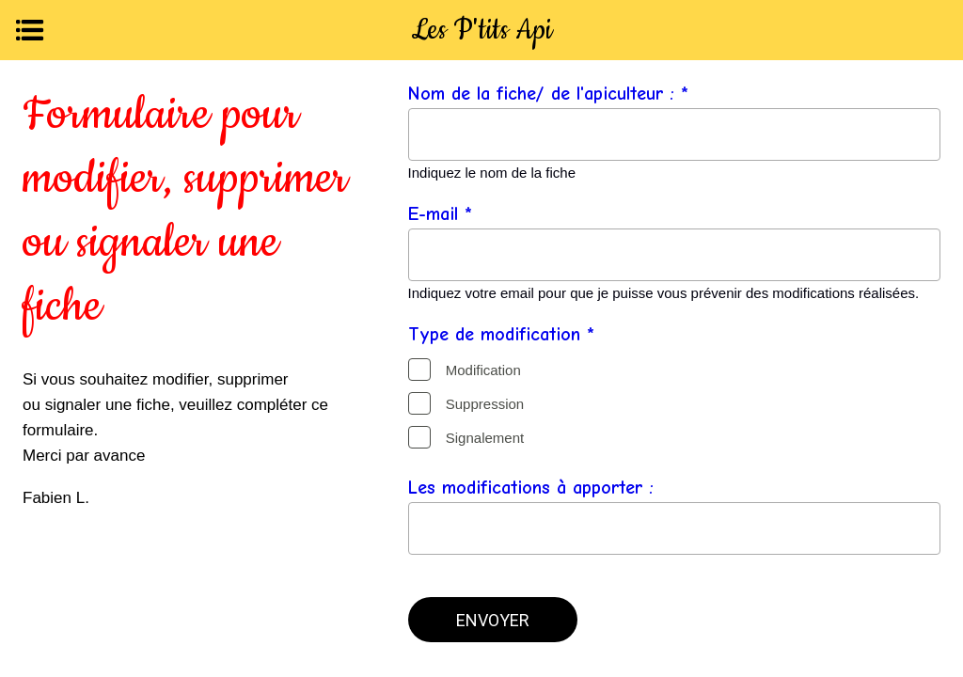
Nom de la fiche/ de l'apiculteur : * (548, 93)
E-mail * (440, 214)
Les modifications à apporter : (531, 487)
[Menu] (30, 30)
